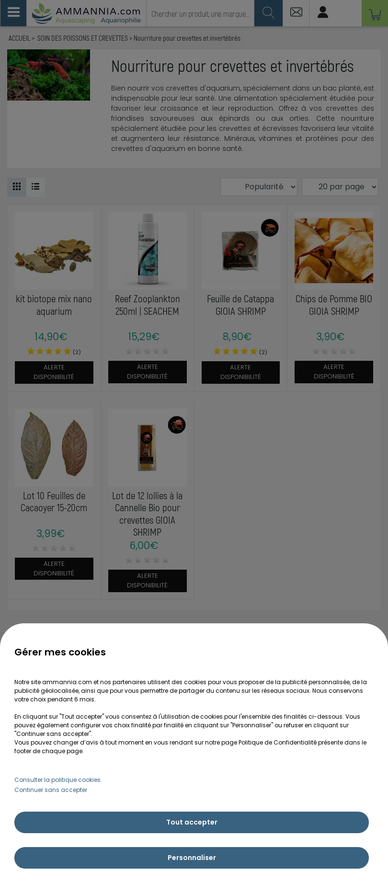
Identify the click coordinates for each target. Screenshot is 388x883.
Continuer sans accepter (50, 790)
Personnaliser (192, 857)
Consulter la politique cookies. (58, 780)
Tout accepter (191, 822)
